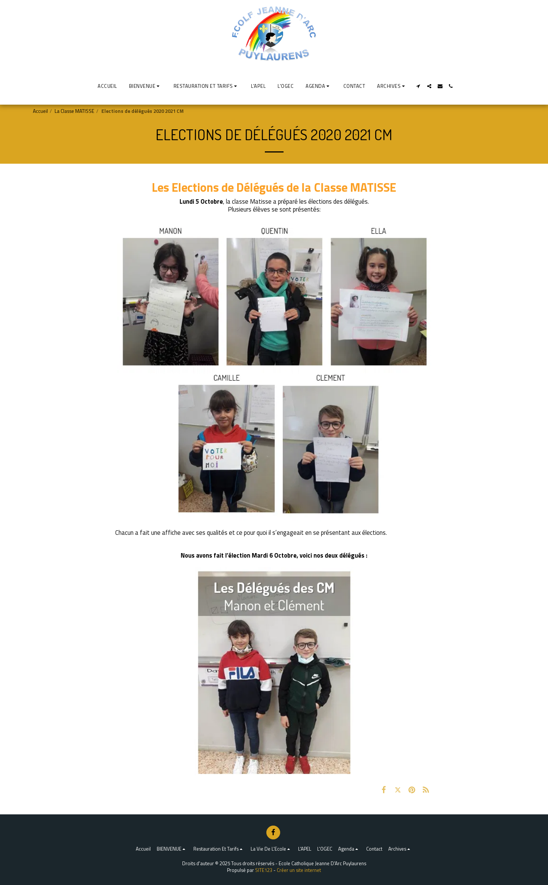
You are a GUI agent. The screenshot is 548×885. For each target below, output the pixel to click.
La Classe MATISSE (74, 111)
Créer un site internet (299, 870)
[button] (145, 86)
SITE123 (263, 870)
